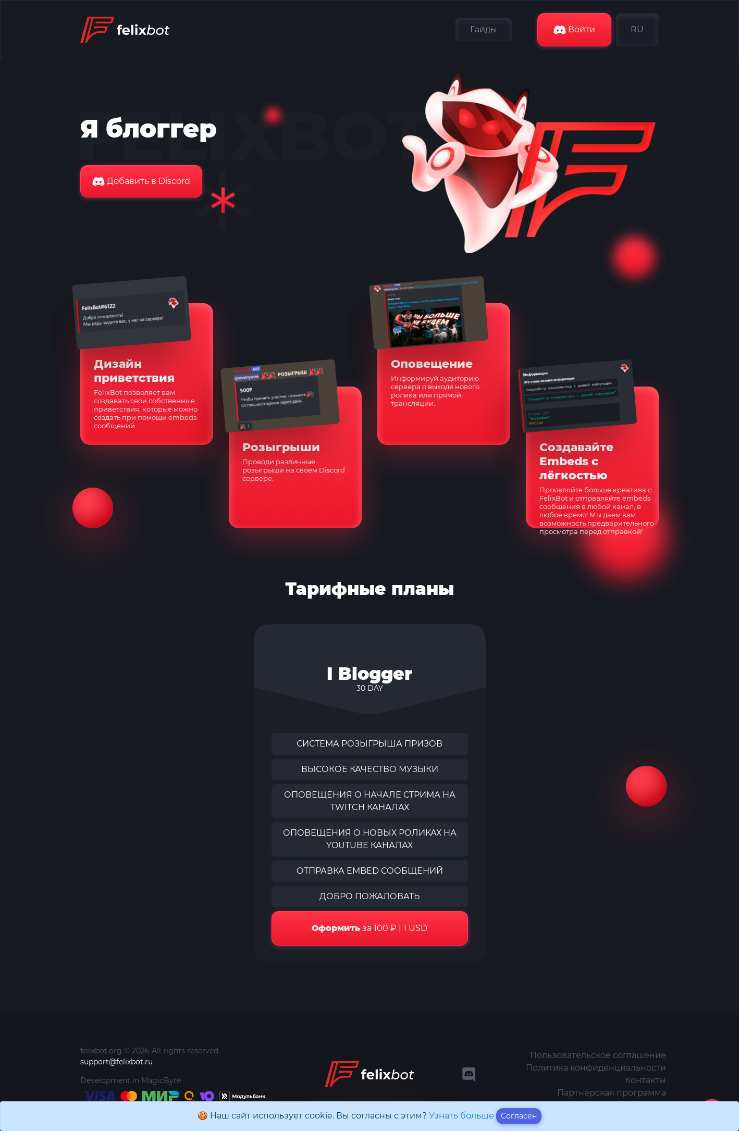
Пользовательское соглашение (598, 1055)
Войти (574, 29)
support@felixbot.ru (116, 1061)
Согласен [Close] (519, 1116)
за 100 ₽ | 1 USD (369, 928)
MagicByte (161, 1080)
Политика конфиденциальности (596, 1068)
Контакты (645, 1080)
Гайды (483, 29)
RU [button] (637, 29)
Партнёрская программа (611, 1093)
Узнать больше (462, 1116)
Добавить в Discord (141, 181)
